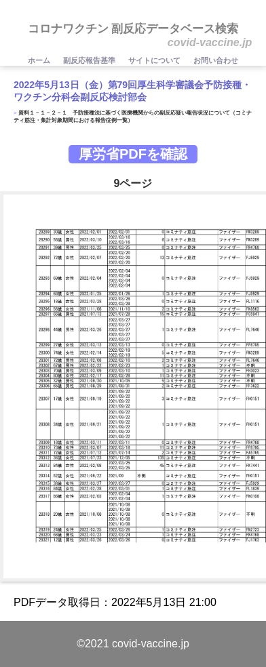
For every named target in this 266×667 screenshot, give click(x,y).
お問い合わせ (215, 60)
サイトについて (155, 60)
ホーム (40, 60)
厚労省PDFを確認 (133, 153)
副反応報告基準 (90, 60)
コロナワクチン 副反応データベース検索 (133, 28)
